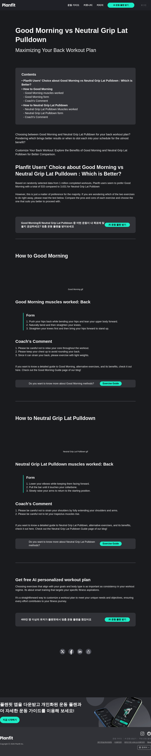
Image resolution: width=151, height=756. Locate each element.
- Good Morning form (36, 96)
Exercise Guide (111, 383)
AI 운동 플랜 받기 (117, 225)
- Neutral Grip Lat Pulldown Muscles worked (50, 109)
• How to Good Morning (37, 89)
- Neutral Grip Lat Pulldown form (43, 113)
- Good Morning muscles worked (43, 92)
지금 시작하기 (10, 720)
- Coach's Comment (35, 100)
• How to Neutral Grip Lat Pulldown (45, 105)
